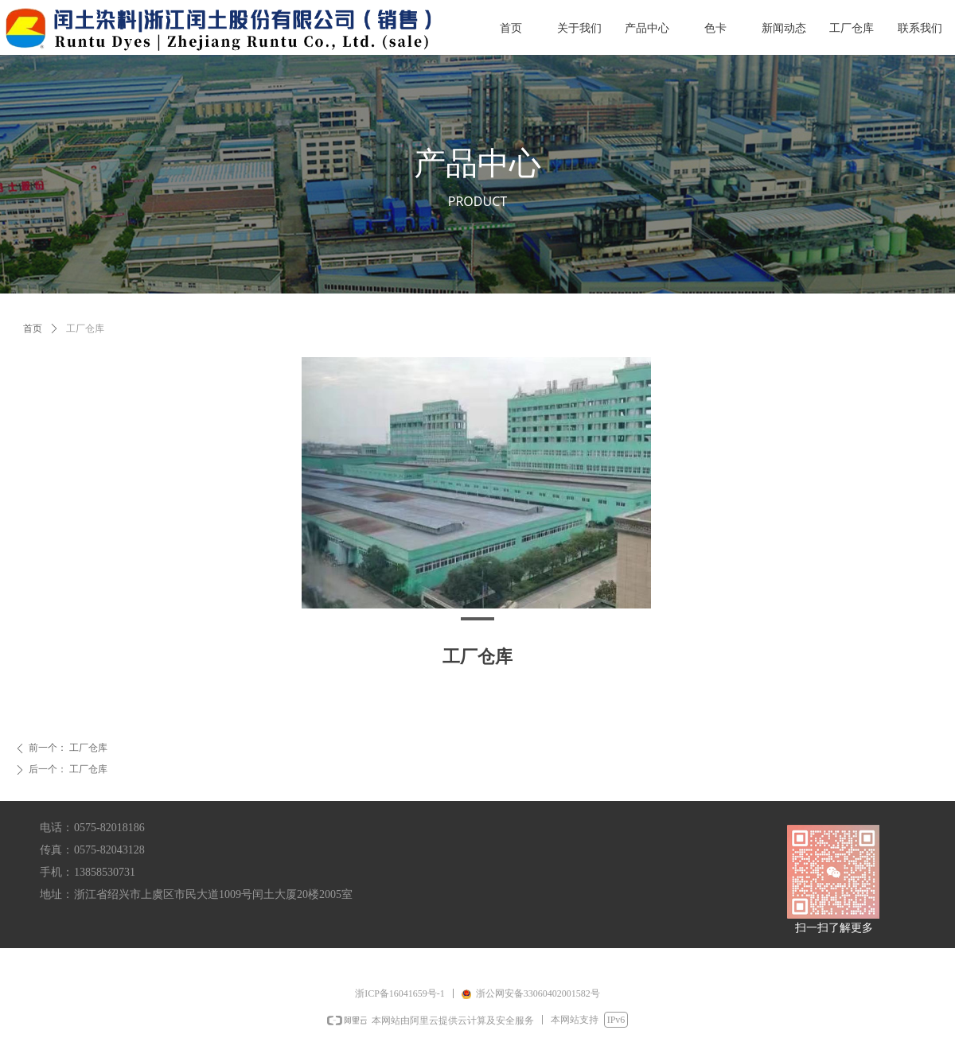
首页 (32, 328)
